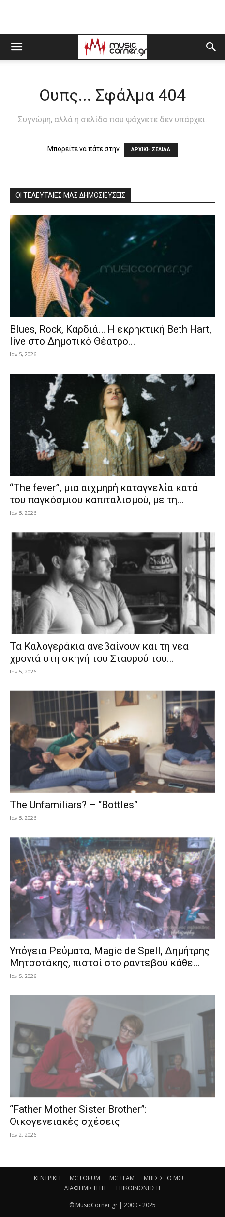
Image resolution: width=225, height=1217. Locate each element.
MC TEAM (122, 1178)
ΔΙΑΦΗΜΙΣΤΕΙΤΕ (85, 1188)
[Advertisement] (112, 17)
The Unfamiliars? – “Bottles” (74, 805)
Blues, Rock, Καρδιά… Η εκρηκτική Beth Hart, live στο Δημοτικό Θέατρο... (110, 335)
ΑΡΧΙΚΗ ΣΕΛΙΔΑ (150, 149)
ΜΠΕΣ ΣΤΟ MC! (163, 1178)
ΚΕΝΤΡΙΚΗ (47, 1178)
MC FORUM (85, 1178)
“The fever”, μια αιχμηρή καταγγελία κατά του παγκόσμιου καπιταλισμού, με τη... (104, 494)
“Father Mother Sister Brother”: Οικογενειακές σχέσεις (78, 1115)
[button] (16, 47)
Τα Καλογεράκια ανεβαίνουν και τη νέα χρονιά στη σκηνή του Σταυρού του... (99, 652)
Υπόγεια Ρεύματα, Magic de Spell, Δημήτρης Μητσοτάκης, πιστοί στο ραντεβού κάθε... (110, 957)
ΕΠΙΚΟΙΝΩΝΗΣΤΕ (139, 1188)
